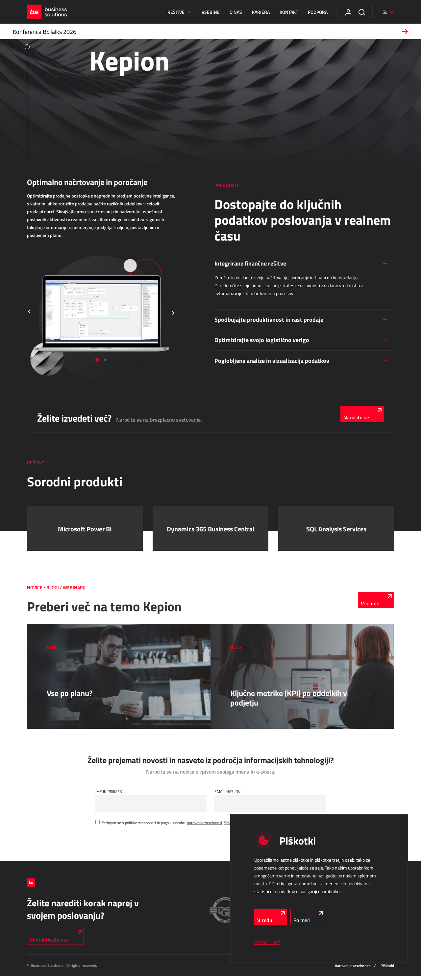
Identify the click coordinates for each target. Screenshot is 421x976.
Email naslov (227, 791)
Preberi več (267, 942)
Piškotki (387, 965)
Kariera (261, 12)
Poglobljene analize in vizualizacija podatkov (271, 360)
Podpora (318, 12)
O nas (236, 12)
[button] (29, 312)
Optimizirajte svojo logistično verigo (261, 340)
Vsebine (211, 12)
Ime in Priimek (108, 791)
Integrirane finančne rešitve (250, 263)
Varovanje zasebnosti (204, 822)
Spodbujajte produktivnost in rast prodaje (268, 319)
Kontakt (289, 12)
